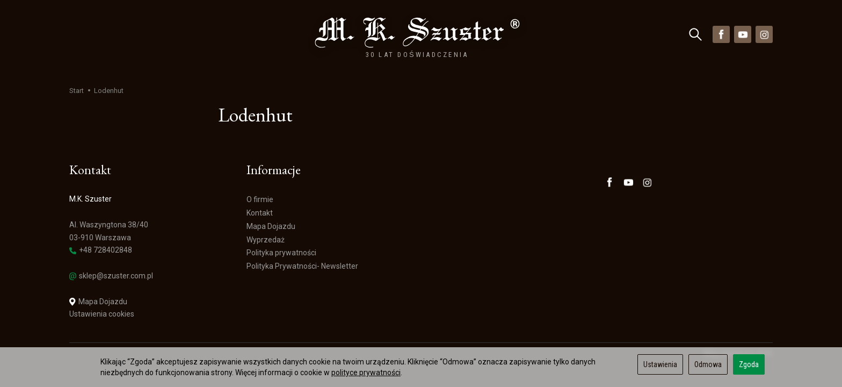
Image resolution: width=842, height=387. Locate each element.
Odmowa (708, 364)
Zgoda (749, 364)
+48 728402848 (100, 250)
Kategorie (100, 34)
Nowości (199, 34)
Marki (153, 34)
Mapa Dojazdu (98, 301)
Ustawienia (660, 364)
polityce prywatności (366, 372)
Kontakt (259, 213)
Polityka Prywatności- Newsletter (302, 266)
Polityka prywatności (281, 253)
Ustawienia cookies (101, 314)
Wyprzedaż (253, 34)
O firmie (259, 199)
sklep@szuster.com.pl (111, 276)
